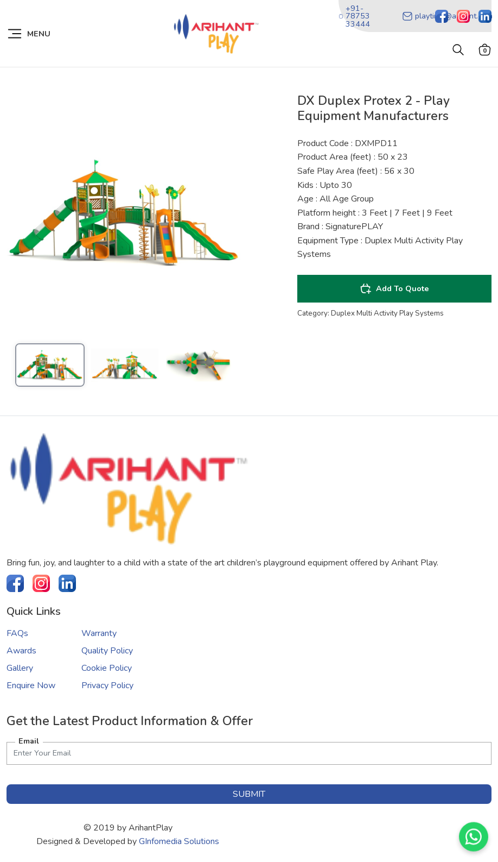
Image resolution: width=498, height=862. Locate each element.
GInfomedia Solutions (179, 841)
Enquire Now (31, 685)
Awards (21, 651)
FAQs (17, 633)
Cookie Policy (106, 668)
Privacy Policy (107, 685)
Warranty (99, 633)
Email (28, 740)
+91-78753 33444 (354, 16)
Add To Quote (394, 288)
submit (249, 794)
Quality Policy (107, 651)
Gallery (20, 668)
